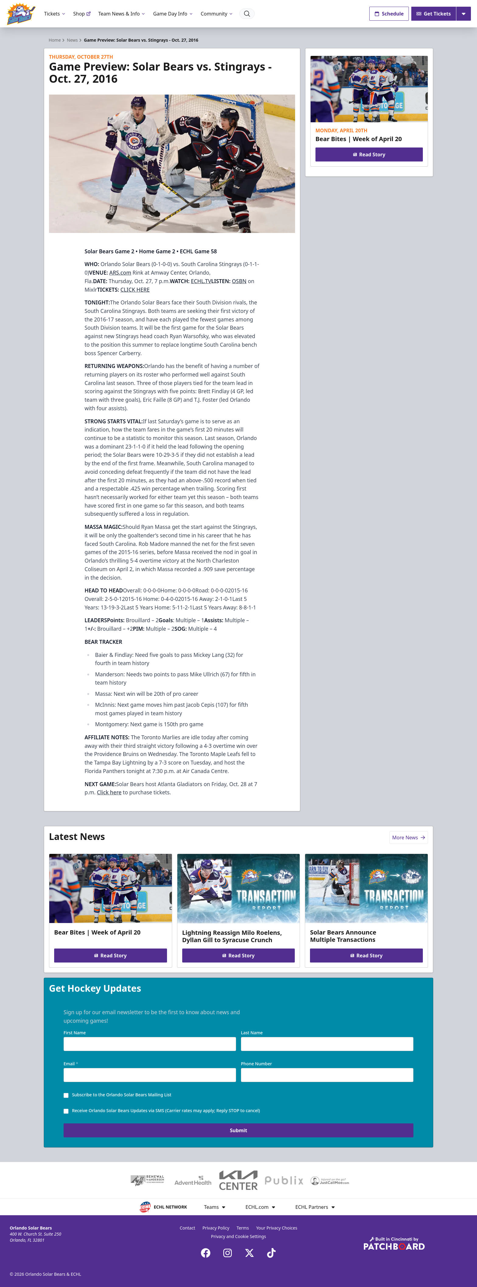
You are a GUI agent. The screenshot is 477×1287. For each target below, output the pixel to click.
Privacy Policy (216, 1228)
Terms (243, 1228)
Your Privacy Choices (276, 1228)
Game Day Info (173, 13)
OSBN (239, 281)
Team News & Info (122, 13)
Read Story (369, 154)
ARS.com (120, 272)
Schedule (389, 13)
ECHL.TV (201, 281)
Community (217, 13)
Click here (109, 792)
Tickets (55, 13)
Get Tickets (433, 13)
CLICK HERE (135, 289)
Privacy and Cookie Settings (238, 1236)
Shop (82, 13)
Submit (238, 1130)
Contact (187, 1228)
